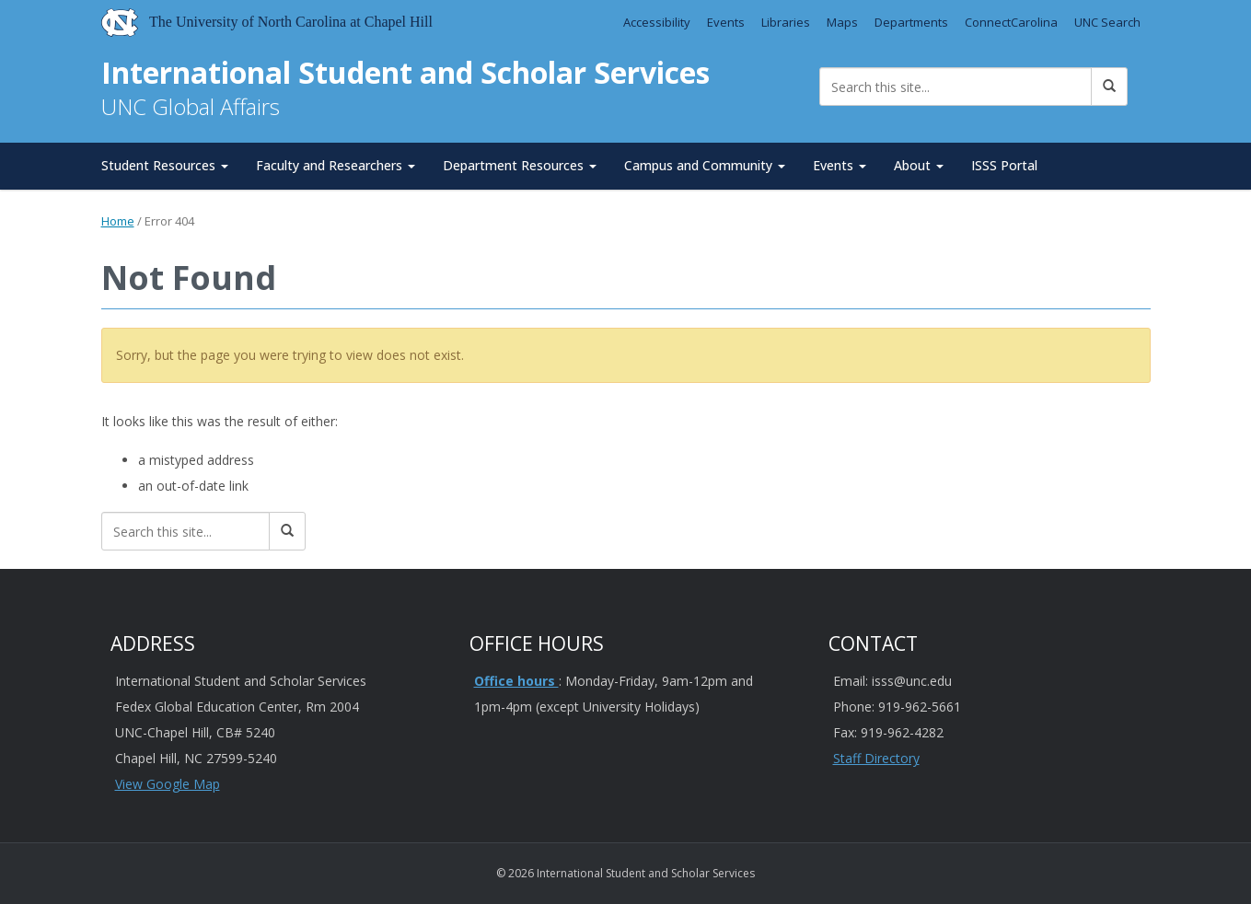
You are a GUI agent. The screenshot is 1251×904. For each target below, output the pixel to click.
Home (117, 221)
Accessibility (656, 22)
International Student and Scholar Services (405, 72)
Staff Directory (876, 758)
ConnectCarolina (1011, 22)
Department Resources (520, 165)
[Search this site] (956, 86)
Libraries (785, 22)
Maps (842, 22)
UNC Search (1107, 22)
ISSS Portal (1004, 165)
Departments (911, 22)
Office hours (516, 681)
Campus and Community (704, 165)
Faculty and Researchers (335, 165)
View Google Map (167, 784)
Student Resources (164, 165)
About (919, 165)
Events (726, 22)
